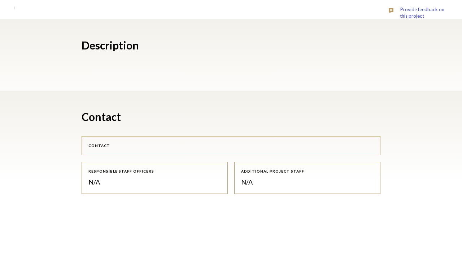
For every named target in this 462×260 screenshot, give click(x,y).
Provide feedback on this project (422, 12)
